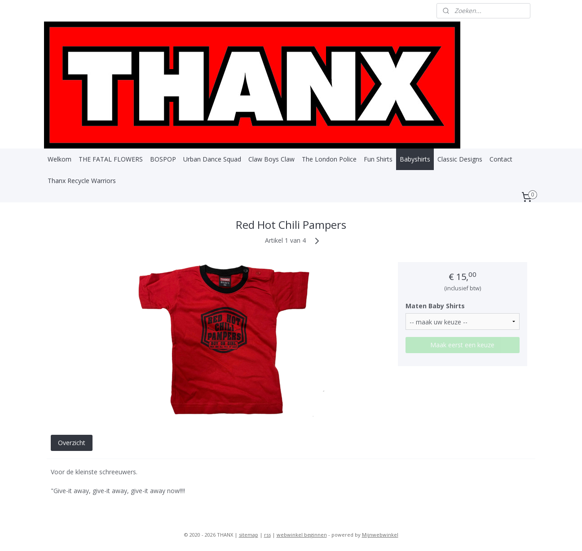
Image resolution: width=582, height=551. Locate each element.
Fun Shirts (378, 159)
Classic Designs (459, 159)
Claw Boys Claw (271, 159)
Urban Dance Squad (212, 159)
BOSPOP (163, 159)
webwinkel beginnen (302, 534)
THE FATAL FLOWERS (111, 159)
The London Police (329, 159)
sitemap (248, 534)
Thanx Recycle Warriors (82, 180)
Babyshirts (415, 159)
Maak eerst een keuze (463, 345)
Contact (500, 159)
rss (267, 534)
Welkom (59, 159)
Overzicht (71, 442)
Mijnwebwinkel (380, 534)
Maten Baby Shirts (435, 306)
